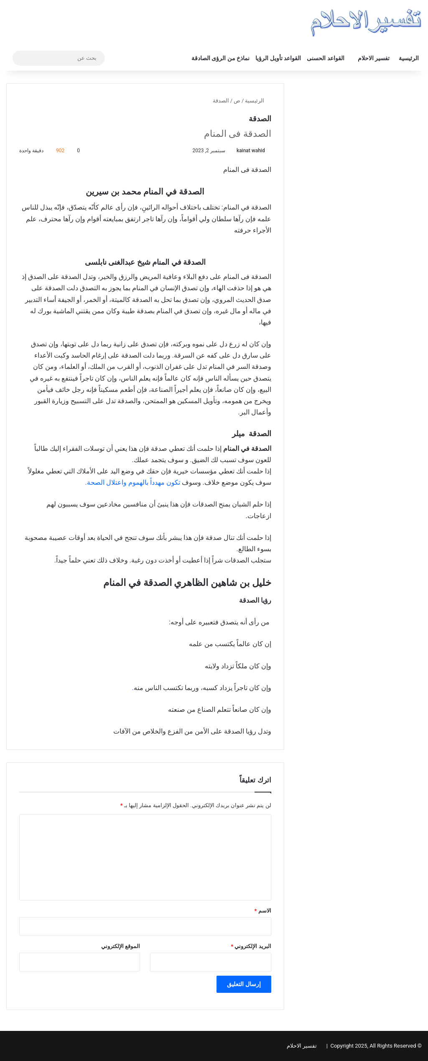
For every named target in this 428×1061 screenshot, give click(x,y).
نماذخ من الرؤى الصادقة (220, 58)
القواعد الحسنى (325, 58)
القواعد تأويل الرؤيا (278, 58)
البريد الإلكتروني (251, 946)
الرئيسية (409, 58)
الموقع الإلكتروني (120, 946)
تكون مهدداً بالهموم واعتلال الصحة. (133, 482)
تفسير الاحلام (374, 58)
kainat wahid (251, 150)
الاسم (263, 911)
